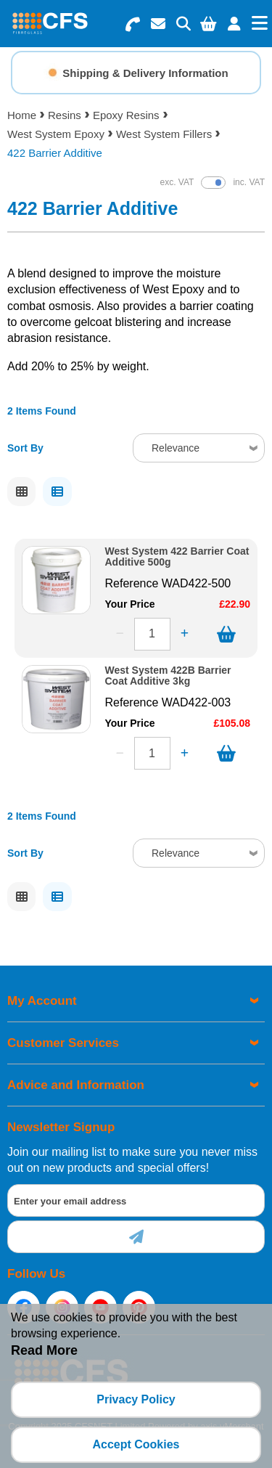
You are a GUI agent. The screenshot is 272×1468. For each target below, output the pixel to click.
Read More (44, 1350)
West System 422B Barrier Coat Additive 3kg (168, 676)
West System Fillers (164, 134)
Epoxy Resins (126, 115)
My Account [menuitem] (42, 1001)
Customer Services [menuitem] (63, 1043)
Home (21, 115)
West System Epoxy (55, 134)
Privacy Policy (136, 1399)
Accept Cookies (135, 1444)
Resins (64, 115)
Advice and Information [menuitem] (75, 1085)
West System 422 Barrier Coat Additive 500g (177, 557)
